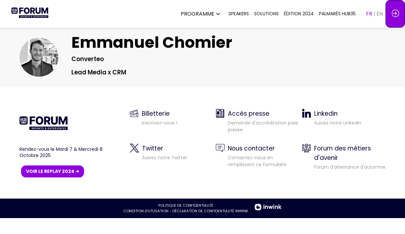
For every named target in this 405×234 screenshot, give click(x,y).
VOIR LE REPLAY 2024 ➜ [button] (52, 171)
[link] (202, 14)
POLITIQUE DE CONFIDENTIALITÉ (185, 205)
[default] (257, 160)
